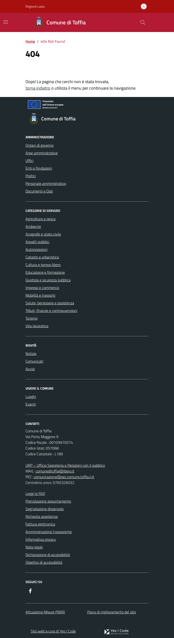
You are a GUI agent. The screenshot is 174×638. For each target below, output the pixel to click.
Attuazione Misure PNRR (45, 612)
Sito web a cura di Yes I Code (53, 631)
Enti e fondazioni (39, 168)
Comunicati (34, 361)
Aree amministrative (42, 153)
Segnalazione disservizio (45, 509)
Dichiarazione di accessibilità (48, 555)
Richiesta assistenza (42, 516)
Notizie (31, 353)
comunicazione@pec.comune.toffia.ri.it (64, 477)
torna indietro (38, 88)
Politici (31, 176)
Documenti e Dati (39, 191)
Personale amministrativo (46, 183)
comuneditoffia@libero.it (55, 471)
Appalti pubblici (37, 242)
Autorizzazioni (36, 249)
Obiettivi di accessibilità (44, 562)
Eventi (31, 404)
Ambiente (33, 226)
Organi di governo (39, 145)
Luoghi (31, 396)
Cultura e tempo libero (43, 265)
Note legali (34, 547)
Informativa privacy (41, 539)
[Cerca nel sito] (142, 22)
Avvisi (30, 369)
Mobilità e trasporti (40, 295)
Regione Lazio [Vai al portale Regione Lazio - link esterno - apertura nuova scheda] (35, 6)
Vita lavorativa (37, 326)
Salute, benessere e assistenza (50, 303)
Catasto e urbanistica (42, 257)
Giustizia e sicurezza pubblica (48, 280)
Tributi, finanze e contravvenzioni (51, 310)
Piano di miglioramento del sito (111, 612)
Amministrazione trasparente (49, 532)
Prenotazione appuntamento (48, 501)
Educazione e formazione (45, 272)
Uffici (29, 160)
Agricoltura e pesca (41, 219)
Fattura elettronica (40, 524)
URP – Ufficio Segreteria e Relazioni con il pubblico (65, 465)
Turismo (31, 318)
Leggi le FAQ (35, 493)
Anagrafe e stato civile (43, 234)
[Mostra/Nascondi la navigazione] (6, 22)
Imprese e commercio (42, 287)
